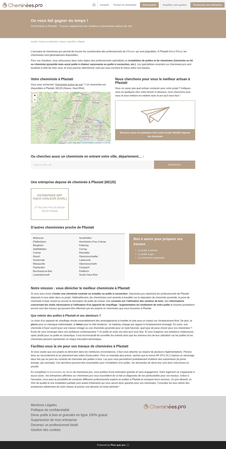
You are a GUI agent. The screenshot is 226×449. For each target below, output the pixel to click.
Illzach (36, 256)
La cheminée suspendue (151, 257)
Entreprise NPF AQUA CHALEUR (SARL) (50, 197)
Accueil (34, 42)
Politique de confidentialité (50, 410)
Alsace (62, 42)
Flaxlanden (39, 267)
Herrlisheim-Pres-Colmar (92, 241)
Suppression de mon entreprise (54, 420)
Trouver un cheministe (48, 42)
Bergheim (38, 245)
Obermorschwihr (88, 263)
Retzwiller (84, 252)
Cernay (83, 249)
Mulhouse (38, 238)
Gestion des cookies (46, 430)
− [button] (35, 100)
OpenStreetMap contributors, (92, 143)
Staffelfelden (40, 249)
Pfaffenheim (39, 241)
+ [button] (35, 96)
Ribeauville (39, 263)
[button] (104, 5)
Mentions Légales (44, 405)
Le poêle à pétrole (147, 250)
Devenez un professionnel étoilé (54, 425)
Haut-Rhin (71, 42)
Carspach (84, 267)
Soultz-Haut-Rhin (88, 274)
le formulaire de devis (59, 372)
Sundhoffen (85, 238)
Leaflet (69, 143)
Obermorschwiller (88, 256)
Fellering (83, 245)
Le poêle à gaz (146, 254)
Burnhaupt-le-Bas (42, 271)
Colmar (37, 252)
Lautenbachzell (41, 274)
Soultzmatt (39, 260)
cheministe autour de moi (69, 84)
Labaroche (85, 260)
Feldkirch (84, 271)
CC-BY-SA (106, 143)
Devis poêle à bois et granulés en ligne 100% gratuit (69, 415)
